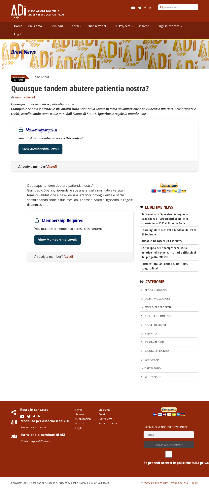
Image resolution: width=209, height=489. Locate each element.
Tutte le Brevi (153, 368)
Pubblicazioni (98, 26)
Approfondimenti (156, 290)
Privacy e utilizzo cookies (154, 483)
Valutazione (153, 377)
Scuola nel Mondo (157, 351)
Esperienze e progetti (158, 307)
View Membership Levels (40, 149)
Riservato (151, 333)
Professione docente (158, 316)
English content (170, 26)
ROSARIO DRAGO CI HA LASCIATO (161, 241)
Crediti (194, 483)
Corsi (77, 26)
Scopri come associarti (33, 427)
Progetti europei (155, 325)
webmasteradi (25, 97)
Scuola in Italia (154, 342)
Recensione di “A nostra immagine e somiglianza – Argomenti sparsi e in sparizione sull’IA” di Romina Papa (164, 218)
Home (18, 26)
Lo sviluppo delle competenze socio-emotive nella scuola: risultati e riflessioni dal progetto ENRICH (168, 252)
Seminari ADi (152, 359)
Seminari (58, 26)
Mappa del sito (179, 483)
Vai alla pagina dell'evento (35, 441)
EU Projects (124, 26)
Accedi (52, 166)
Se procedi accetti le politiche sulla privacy (169, 458)
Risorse (145, 26)
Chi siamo (36, 26)
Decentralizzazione (157, 298)
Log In (18, 34)
